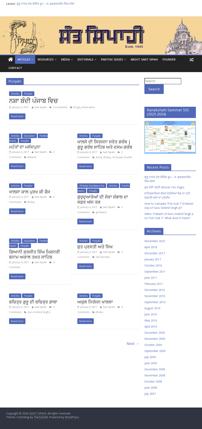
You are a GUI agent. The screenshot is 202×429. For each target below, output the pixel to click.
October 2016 (153, 265)
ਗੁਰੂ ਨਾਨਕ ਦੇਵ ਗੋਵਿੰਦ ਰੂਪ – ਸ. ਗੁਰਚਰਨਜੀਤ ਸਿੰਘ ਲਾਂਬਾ (46, 4)
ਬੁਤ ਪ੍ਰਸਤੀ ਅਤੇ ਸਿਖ (95, 247)
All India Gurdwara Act (91, 185)
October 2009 (153, 345)
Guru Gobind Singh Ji (38, 312)
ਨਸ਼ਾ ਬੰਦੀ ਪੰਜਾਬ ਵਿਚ (33, 100)
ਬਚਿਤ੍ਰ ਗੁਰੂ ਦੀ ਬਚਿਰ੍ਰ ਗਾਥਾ (33, 302)
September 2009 (155, 351)
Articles (23, 59)
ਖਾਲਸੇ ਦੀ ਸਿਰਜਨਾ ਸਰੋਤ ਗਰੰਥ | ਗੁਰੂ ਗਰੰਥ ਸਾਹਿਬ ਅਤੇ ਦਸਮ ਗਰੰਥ (104, 144)
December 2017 (154, 253)
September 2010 (155, 302)
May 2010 (150, 320)
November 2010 (154, 296)
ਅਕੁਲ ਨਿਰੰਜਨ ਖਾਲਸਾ (95, 302)
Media (65, 59)
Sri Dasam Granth (122, 157)
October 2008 (153, 381)
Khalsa (107, 157)
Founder (169, 59)
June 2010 (150, 314)
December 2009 (154, 332)
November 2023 (154, 241)
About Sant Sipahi (144, 59)
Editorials (85, 59)
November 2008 (154, 375)
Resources (45, 59)
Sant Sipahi (41, 107)
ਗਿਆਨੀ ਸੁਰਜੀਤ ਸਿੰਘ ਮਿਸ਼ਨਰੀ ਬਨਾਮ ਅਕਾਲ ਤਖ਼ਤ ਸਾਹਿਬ (34, 254)
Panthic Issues (112, 59)
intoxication (88, 107)
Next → (133, 343)
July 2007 (150, 394)
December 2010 (154, 290)
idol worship (103, 257)
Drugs (76, 107)
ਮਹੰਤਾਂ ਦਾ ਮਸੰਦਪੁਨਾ (24, 147)
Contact (15, 68)
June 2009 (150, 363)
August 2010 (152, 308)
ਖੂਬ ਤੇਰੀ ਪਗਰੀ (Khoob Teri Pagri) (164, 187)
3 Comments (58, 107)
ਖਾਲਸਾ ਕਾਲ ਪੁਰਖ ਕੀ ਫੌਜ (29, 192)
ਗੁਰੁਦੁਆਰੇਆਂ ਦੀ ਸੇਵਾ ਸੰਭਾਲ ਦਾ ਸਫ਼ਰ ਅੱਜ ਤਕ (102, 199)
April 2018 (150, 247)
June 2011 (150, 278)
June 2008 (150, 387)
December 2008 (154, 369)
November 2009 (154, 339)
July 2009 (150, 357)
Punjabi (28, 93)
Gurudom (29, 135)
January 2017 (152, 259)
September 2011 (155, 271)
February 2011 (153, 284)
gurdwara (101, 212)
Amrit (99, 157)
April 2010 (150, 326)
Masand (31, 157)
